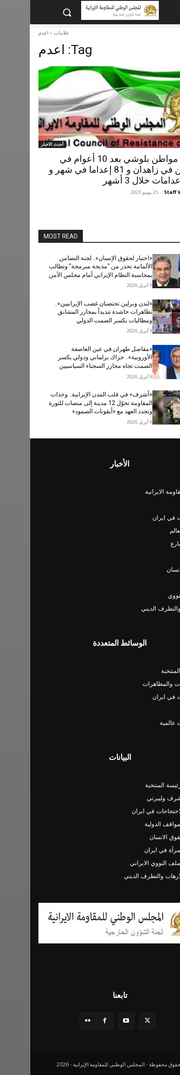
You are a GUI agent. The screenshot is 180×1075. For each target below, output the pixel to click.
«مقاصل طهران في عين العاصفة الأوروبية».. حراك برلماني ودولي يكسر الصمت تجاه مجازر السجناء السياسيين (75, 357)
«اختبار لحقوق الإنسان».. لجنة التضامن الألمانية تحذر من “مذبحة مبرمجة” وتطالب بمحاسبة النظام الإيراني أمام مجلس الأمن (71, 266)
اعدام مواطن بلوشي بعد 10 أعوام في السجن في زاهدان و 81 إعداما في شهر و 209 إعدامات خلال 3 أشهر (95, 170)
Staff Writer (149, 192)
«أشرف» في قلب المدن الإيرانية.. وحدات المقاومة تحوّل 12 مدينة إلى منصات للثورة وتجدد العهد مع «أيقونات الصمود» (71, 403)
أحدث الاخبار (22, 144)
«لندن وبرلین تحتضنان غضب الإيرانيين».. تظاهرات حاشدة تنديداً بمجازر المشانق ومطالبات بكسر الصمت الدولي (74, 312)
